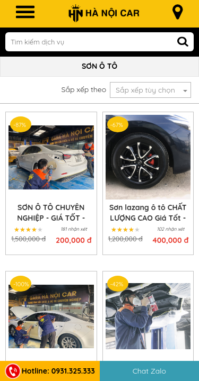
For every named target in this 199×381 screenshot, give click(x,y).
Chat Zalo (149, 371)
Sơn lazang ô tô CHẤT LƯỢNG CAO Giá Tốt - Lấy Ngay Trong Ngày (147, 213)
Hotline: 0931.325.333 (50, 371)
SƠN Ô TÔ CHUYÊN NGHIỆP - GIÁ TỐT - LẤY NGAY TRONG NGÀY (51, 213)
